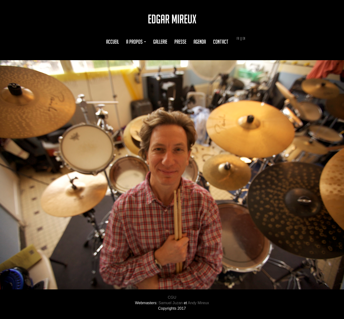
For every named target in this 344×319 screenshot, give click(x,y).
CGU (172, 297)
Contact (220, 41)
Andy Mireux (198, 303)
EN (243, 38)
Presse (180, 41)
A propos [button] (136, 41)
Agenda (200, 41)
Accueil (112, 41)
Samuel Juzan (170, 303)
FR (237, 38)
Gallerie (160, 41)
